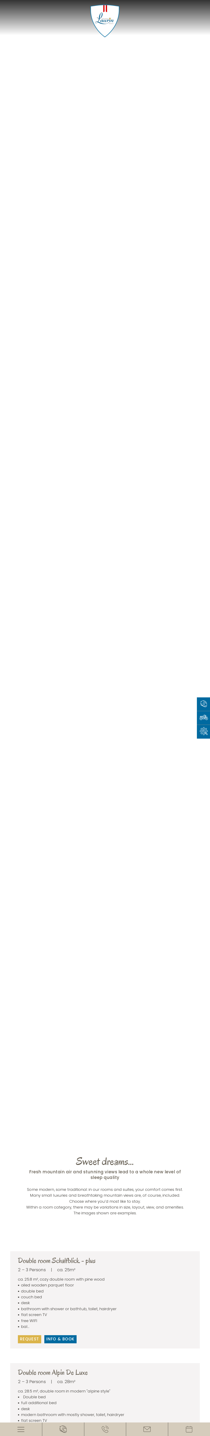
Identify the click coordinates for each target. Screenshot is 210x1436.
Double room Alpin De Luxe (53, 1372)
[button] (99, 1246)
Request (29, 1339)
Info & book (60, 1339)
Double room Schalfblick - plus (57, 1260)
